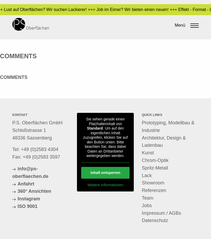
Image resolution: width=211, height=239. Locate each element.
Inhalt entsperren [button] (105, 172)
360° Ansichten (34, 191)
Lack (147, 175)
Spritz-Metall (155, 168)
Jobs (147, 205)
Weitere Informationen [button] (105, 185)
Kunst (148, 152)
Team (147, 198)
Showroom (153, 182)
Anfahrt (26, 183)
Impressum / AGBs (161, 213)
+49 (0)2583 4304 (39, 149)
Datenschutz (155, 220)
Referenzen (154, 190)
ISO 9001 (27, 206)
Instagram (29, 198)
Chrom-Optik (155, 160)
